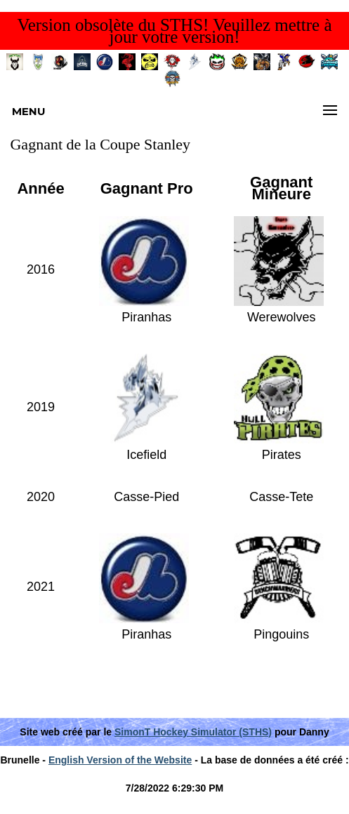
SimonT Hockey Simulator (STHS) (193, 732)
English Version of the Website (120, 760)
